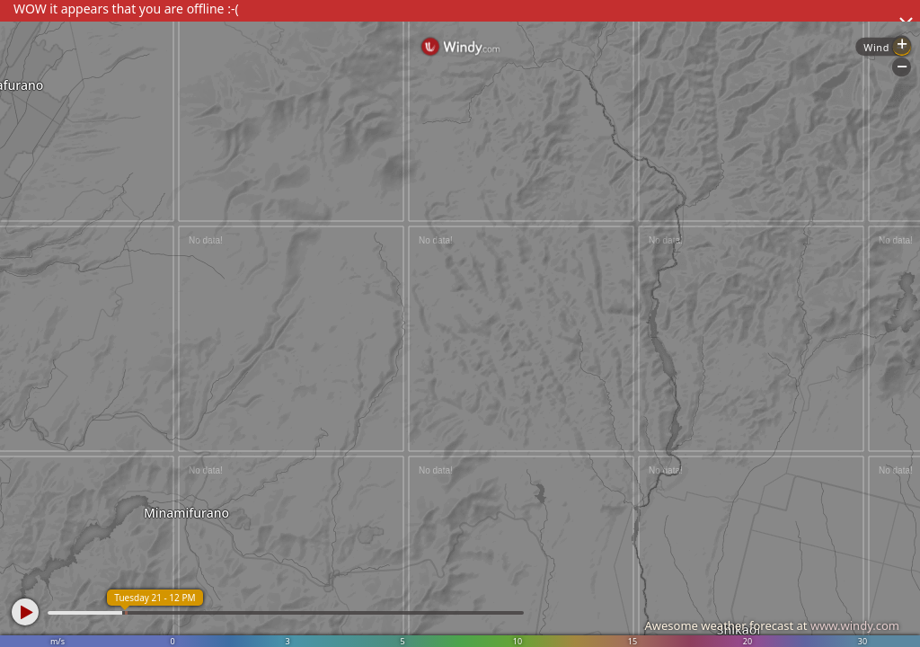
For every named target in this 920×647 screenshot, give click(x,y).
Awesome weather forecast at (771, 625)
